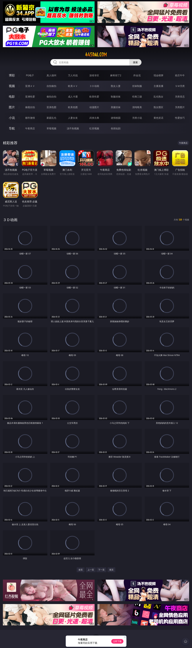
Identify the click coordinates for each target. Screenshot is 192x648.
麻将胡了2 (115, 75)
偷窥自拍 (30, 107)
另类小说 (137, 117)
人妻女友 (73, 117)
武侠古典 (94, 117)
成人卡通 (73, 96)
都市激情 (30, 117)
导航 (12, 128)
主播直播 (158, 86)
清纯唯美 (137, 107)
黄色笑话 (158, 117)
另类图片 (180, 107)
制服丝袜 (116, 96)
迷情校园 (116, 117)
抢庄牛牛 (180, 75)
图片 (12, 107)
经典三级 (137, 96)
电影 (12, 96)
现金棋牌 (158, 75)
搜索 (135, 62)
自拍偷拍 (51, 86)
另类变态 (180, 96)
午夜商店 (30, 128)
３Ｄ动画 (94, 86)
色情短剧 (116, 128)
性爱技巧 (180, 117)
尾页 (111, 569)
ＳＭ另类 (180, 86)
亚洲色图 (51, 107)
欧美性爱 (94, 96)
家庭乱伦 (51, 117)
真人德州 (51, 75)
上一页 (91, 569)
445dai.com (96, 55)
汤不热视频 (73, 128)
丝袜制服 (137, 86)
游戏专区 (94, 75)
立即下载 (117, 641)
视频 (12, 86)
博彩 (12, 75)
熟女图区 (158, 107)
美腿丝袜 (116, 107)
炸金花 (137, 75)
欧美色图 (73, 107)
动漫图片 (94, 107)
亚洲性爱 (30, 96)
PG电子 (30, 75)
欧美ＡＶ (73, 86)
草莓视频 (51, 128)
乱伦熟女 (158, 96)
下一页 (101, 569)
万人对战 (73, 75)
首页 (80, 569)
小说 (12, 118)
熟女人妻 (116, 86)
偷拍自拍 (51, 96)
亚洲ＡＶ (30, 86)
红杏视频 (94, 128)
